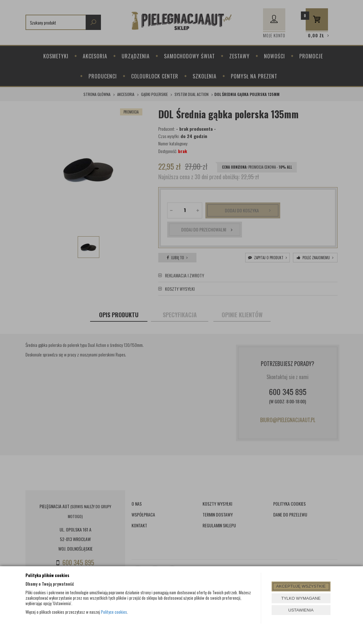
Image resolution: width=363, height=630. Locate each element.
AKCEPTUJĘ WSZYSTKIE (300, 586)
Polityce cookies (114, 612)
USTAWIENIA (300, 610)
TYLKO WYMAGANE (301, 598)
